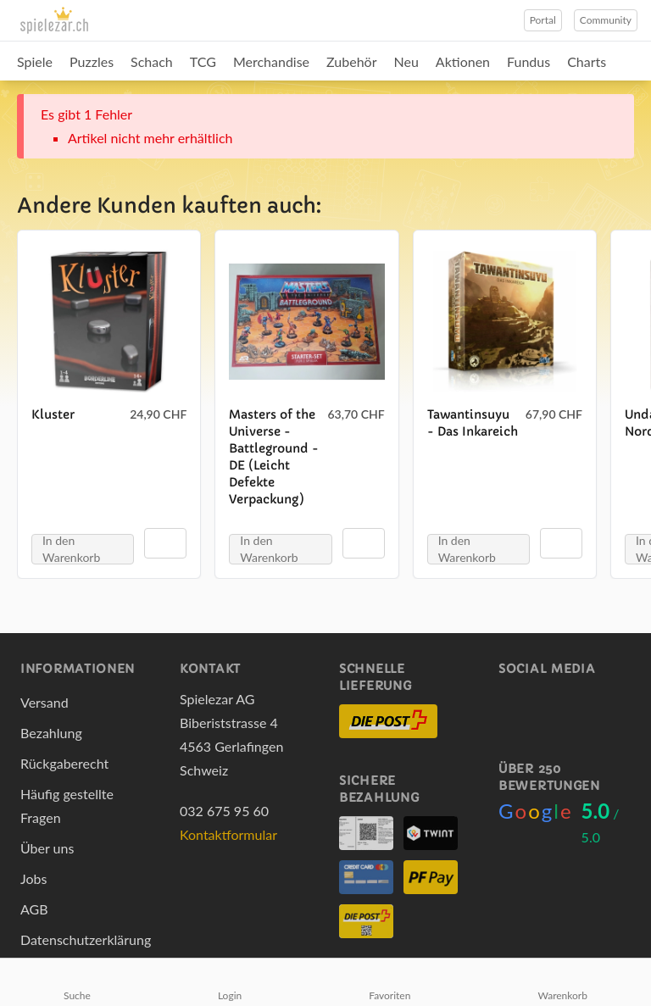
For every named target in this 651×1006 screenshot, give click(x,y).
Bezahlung (51, 733)
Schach (152, 61)
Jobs (33, 878)
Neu (406, 61)
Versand (44, 702)
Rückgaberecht (64, 763)
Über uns (47, 848)
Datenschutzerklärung (85, 939)
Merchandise (271, 61)
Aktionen (463, 61)
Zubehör (351, 61)
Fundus (528, 61)
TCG (203, 61)
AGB (34, 909)
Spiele (35, 61)
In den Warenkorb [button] (71, 549)
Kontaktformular (228, 834)
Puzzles (92, 61)
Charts (586, 61)
